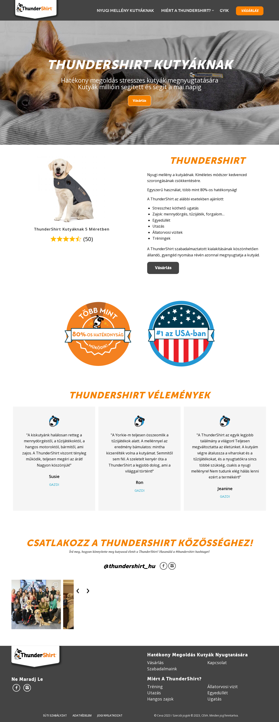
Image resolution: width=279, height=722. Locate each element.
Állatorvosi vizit (222, 686)
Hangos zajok (160, 699)
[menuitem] (126, 10)
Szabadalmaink (162, 668)
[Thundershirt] (35, 10)
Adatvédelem (82, 715)
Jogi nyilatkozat (109, 715)
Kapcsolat (217, 662)
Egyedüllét (217, 692)
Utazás (154, 692)
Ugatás (214, 699)
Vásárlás (139, 100)
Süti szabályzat (55, 715)
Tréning (155, 686)
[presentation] (77, 590)
